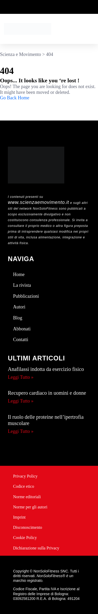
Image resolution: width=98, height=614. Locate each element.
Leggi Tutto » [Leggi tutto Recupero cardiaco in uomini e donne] (20, 401)
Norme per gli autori (30, 507)
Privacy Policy (25, 476)
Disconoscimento (27, 527)
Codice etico (23, 486)
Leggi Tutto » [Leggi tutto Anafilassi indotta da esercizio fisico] (20, 377)
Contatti (20, 339)
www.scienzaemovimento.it (38, 202)
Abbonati (22, 328)
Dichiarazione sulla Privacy (36, 548)
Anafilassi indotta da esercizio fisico (46, 369)
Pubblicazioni (26, 296)
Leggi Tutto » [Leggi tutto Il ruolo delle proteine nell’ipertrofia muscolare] (20, 431)
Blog (17, 317)
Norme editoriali (27, 497)
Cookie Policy (25, 537)
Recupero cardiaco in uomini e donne (47, 393)
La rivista (22, 285)
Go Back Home (14, 97)
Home (19, 274)
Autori (19, 306)
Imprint (19, 517)
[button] (92, 28)
